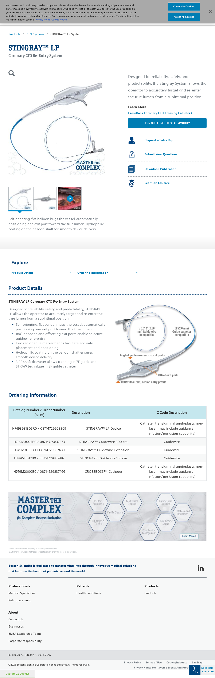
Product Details (41, 273)
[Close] (210, 8)
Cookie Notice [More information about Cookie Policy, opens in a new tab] (59, 16)
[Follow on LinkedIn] (201, 569)
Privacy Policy (132, 662)
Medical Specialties (21, 593)
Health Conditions (89, 593)
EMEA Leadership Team (24, 634)
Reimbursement (19, 600)
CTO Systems (35, 34)
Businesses (16, 626)
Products (14, 34)
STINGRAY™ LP (33, 48)
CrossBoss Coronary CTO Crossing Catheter (160, 113)
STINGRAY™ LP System (65, 34)
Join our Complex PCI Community (167, 123)
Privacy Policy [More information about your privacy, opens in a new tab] (42, 16)
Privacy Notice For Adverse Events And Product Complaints (170, 667)
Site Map (197, 662)
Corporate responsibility (25, 641)
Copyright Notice (177, 662)
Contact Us (15, 619)
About (13, 612)
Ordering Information (107, 273)
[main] (107, 350)
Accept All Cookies (184, 13)
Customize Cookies (18, 673)
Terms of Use (154, 662)
